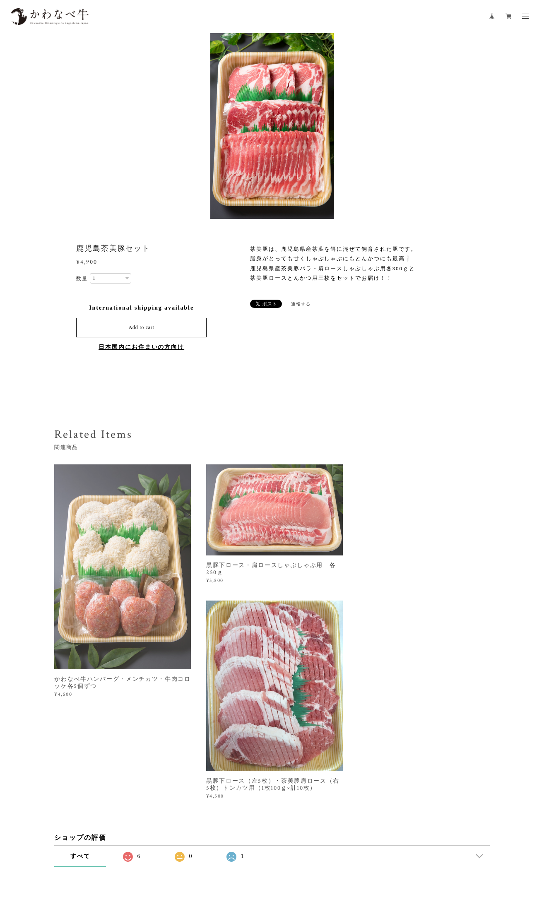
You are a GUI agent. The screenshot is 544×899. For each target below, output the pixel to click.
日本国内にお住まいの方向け (141, 347)
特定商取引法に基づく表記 (209, 853)
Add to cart (141, 327)
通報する (301, 304)
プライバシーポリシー (146, 853)
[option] (272, 126)
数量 (82, 278)
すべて (80, 752)
